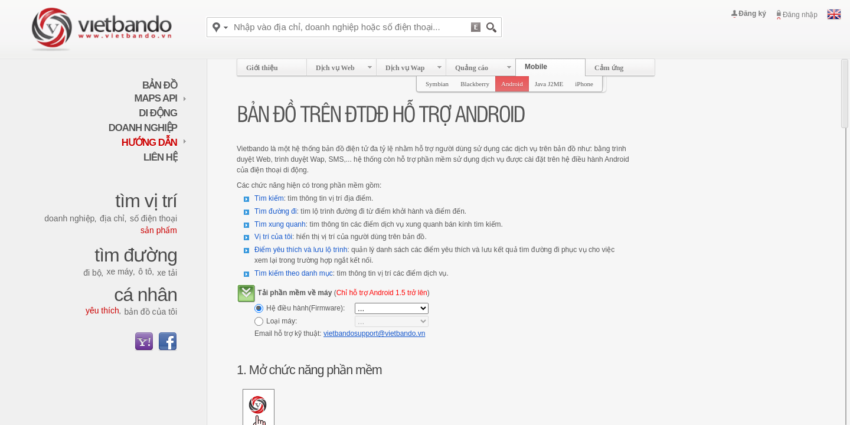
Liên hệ (160, 157)
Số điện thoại (153, 218)
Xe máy (119, 271)
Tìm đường (135, 255)
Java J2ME (549, 83)
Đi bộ (92, 272)
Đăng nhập (800, 15)
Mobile (536, 67)
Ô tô (145, 271)
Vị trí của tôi (273, 237)
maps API (161, 98)
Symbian (437, 83)
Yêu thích (102, 310)
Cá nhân (145, 294)
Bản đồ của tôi (150, 311)
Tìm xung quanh (280, 224)
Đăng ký (752, 13)
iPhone (584, 83)
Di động (158, 113)
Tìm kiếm (269, 198)
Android (512, 83)
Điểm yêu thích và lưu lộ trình (300, 250)
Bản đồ (159, 85)
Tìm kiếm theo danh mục (293, 273)
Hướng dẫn (154, 142)
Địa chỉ (112, 218)
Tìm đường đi (275, 211)
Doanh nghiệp (143, 127)
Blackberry (474, 83)
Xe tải (167, 272)
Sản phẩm (158, 230)
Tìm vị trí (146, 200)
